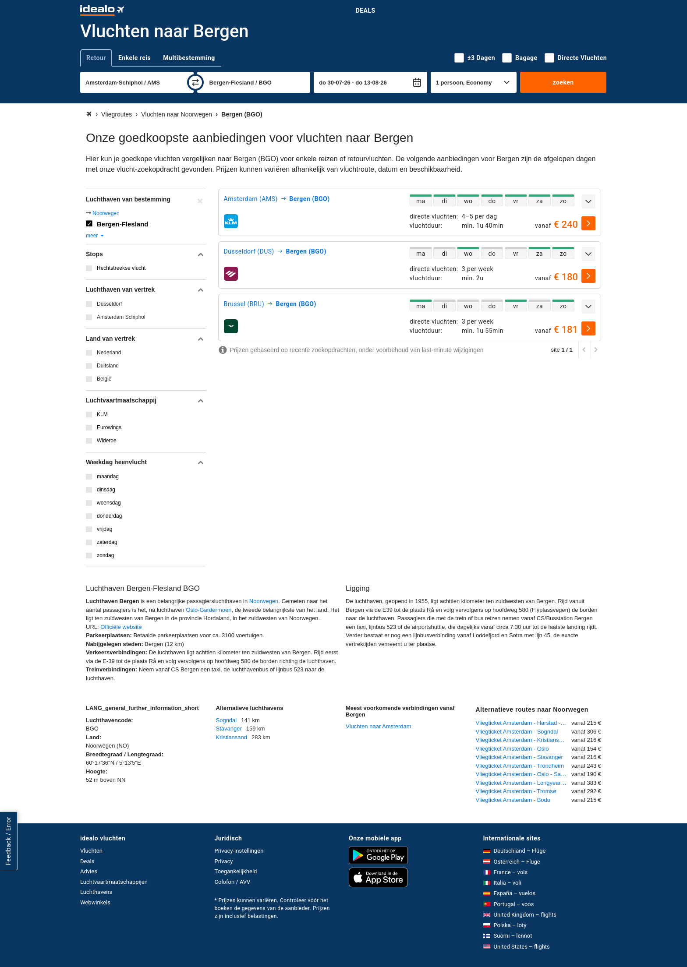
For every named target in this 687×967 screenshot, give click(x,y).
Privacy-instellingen (239, 850)
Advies (88, 871)
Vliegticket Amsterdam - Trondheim (520, 765)
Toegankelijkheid (236, 871)
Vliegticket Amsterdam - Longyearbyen (524, 783)
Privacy (224, 861)
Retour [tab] (96, 57)
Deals (365, 10)
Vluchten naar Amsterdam (378, 726)
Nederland (109, 352)
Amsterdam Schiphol (121, 317)
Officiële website (121, 627)
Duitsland (108, 366)
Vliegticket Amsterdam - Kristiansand (522, 740)
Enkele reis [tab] (134, 57)
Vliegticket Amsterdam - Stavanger (519, 757)
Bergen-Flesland (123, 224)
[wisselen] (195, 82)
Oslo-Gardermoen (208, 610)
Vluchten (91, 850)
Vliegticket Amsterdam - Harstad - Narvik (524, 723)
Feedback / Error (8, 841)
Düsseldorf (109, 304)
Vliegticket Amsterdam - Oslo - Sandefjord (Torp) (524, 774)
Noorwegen (105, 213)
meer (95, 236)
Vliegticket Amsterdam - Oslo (512, 748)
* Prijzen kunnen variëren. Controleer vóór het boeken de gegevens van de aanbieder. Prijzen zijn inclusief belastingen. (272, 908)
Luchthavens (96, 892)
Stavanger (229, 728)
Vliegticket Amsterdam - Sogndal (517, 731)
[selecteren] (588, 223)
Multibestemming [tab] (189, 57)
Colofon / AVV (233, 882)
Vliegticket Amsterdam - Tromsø (516, 791)
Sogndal (226, 720)
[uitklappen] (588, 201)
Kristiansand (232, 737)
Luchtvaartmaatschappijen (114, 882)
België (104, 379)
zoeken (563, 82)
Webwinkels (95, 902)
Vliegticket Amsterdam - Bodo (513, 800)
